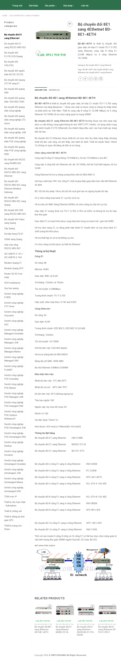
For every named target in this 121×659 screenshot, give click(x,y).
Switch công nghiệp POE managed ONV (13, 404)
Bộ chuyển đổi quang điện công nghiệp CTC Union (15, 120)
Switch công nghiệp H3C (13, 323)
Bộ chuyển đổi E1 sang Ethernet (25, 16)
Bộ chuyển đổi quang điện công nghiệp (14, 109)
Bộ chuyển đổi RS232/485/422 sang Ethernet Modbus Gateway (15, 187)
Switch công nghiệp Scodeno (13, 453)
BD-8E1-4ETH (88, 69)
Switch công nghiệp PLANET (13, 368)
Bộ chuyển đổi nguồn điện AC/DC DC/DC (14, 72)
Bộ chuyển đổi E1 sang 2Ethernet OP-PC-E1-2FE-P (107, 629)
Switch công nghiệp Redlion (13, 444)
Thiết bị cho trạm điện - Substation (15, 504)
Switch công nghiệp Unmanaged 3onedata (15, 462)
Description (41, 90)
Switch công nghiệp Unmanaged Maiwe (13, 480)
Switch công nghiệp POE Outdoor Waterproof (13, 415)
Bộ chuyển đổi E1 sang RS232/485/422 (15, 45)
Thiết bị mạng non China (13, 527)
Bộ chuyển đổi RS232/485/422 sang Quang (15, 201)
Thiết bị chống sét (13, 511)
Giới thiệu (33, 6)
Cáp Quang (9, 228)
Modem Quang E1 (13, 263)
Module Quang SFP (13, 268)
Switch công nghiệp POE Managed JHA (13, 395)
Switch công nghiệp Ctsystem (13, 314)
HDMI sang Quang (13, 239)
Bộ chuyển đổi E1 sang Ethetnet (99, 72)
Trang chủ (17, 6)
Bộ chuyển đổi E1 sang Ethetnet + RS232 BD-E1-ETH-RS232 (85, 631)
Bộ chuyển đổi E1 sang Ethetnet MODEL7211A (64, 629)
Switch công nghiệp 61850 (13, 295)
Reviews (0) (54, 90)
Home (4, 16)
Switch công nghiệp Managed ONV (13, 359)
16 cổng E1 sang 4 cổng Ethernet (65, 529)
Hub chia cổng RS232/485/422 (12, 246)
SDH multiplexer (12, 282)
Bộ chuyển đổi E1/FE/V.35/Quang (13, 54)
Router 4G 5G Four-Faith (13, 275)
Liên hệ (84, 6)
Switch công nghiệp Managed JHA (13, 341)
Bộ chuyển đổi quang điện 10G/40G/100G (14, 100)
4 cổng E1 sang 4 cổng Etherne (64, 483)
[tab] (41, 90)
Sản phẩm (51, 5)
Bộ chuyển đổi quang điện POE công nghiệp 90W (15, 151)
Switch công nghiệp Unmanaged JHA (13, 471)
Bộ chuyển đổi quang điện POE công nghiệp (15, 139)
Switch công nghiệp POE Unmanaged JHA (15, 426)
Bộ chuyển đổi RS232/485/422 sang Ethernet (15, 172)
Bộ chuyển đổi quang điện (14, 91)
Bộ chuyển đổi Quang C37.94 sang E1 (14, 82)
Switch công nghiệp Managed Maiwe (13, 350)
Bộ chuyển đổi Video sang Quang (14, 221)
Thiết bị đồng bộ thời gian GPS (14, 518)
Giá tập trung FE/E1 (13, 233)
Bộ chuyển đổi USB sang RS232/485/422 (15, 212)
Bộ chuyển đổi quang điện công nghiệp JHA (15, 130)
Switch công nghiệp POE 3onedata (13, 377)
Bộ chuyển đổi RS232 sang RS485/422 (14, 161)
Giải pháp (68, 5)
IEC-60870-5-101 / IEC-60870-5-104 (13, 256)
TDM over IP (10, 496)
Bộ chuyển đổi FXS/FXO (11, 63)
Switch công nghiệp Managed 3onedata (13, 332)
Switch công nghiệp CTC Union (13, 304)
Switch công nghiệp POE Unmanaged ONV (15, 435)
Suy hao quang (11, 288)
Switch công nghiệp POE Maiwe (13, 386)
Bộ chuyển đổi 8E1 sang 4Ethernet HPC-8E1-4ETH (43, 629)
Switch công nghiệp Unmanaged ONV (13, 489)
